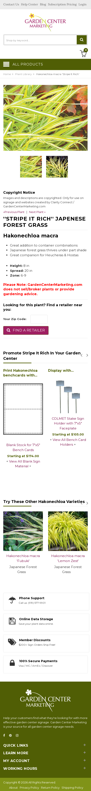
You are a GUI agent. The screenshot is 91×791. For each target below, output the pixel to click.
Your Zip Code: (14, 319)
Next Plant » (37, 212)
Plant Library (23, 74)
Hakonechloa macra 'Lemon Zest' (68, 558)
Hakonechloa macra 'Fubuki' (23, 558)
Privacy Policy (29, 787)
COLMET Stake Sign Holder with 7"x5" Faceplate (68, 423)
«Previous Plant (13, 212)
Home (7, 74)
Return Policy (50, 787)
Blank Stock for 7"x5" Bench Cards (23, 447)
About (13, 787)
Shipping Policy (72, 787)
